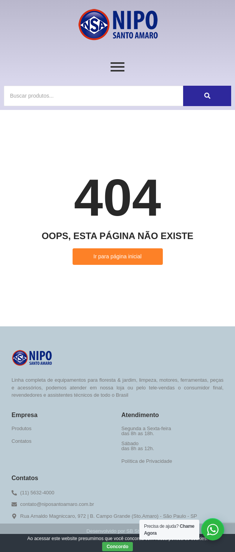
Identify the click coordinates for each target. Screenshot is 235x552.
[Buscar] (93, 96)
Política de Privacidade (146, 461)
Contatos (21, 441)
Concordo (118, 546)
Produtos (21, 428)
